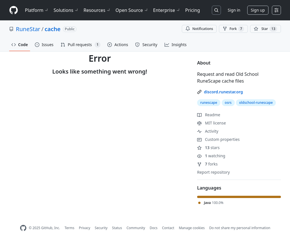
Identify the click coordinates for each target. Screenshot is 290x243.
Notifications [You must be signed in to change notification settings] (199, 28)
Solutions (66, 10)
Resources (97, 10)
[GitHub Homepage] (23, 228)
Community (136, 227)
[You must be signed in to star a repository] (265, 29)
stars (208, 147)
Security (101, 227)
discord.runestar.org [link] (223, 91)
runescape (208, 102)
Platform (37, 10)
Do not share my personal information (239, 227)
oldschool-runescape (256, 102)
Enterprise (167, 10)
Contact (168, 227)
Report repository (213, 172)
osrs (228, 102)
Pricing (192, 10)
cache (53, 29)
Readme (208, 114)
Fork (233, 29)
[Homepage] (13, 10)
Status (117, 227)
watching (211, 155)
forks (207, 164)
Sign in (234, 10)
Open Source (132, 10)
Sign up (258, 10)
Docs (153, 227)
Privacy (84, 227)
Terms (69, 227)
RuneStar (28, 29)
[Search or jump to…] (216, 10)
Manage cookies (191, 227)
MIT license (211, 123)
